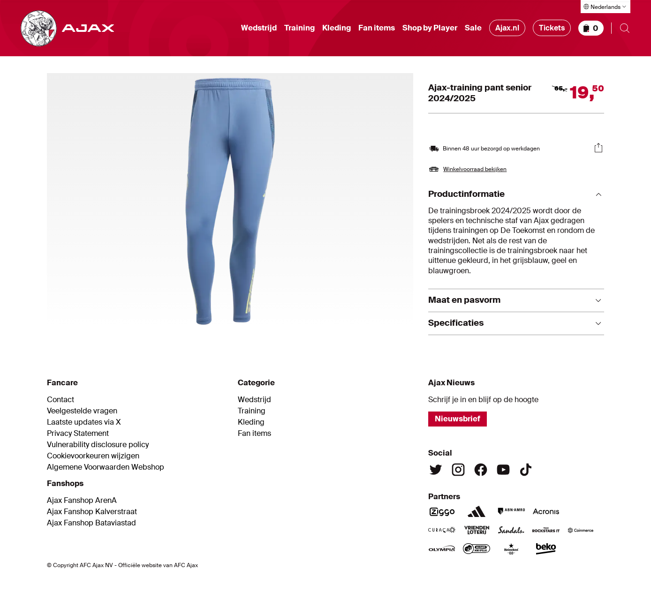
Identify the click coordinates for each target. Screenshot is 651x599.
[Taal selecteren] (605, 6)
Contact (60, 399)
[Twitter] (435, 469)
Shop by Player (429, 28)
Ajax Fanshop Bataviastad (91, 523)
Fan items (376, 28)
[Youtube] (503, 469)
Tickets (552, 28)
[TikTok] (525, 469)
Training (299, 28)
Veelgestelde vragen (82, 411)
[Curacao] (441, 530)
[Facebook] (480, 469)
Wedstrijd (259, 28)
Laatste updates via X (84, 422)
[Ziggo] (441, 511)
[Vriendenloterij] (476, 530)
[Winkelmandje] (591, 28)
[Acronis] (546, 511)
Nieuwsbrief (457, 419)
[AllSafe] (476, 548)
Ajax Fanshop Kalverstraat (92, 512)
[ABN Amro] (511, 511)
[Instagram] (458, 469)
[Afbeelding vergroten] (230, 201)
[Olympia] (441, 548)
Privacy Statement (78, 433)
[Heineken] (511, 548)
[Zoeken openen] (624, 28)
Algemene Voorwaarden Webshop (105, 467)
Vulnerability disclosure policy (98, 444)
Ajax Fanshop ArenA (82, 500)
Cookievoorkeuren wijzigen (93, 456)
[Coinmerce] (580, 530)
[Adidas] (476, 511)
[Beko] (546, 548)
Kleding (336, 28)
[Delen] (598, 147)
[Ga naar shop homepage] (67, 28)
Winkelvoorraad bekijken (475, 169)
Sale (473, 28)
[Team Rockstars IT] (546, 530)
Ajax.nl (507, 28)
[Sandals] (511, 530)
